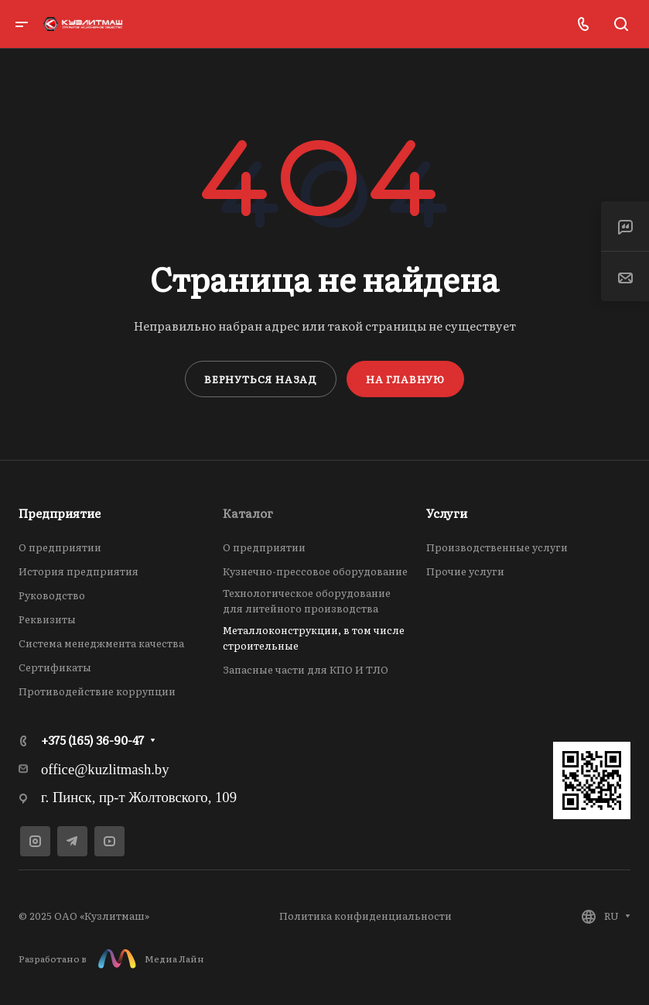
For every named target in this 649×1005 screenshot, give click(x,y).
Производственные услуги (497, 547)
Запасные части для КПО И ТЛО (305, 669)
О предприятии (60, 547)
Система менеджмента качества (101, 643)
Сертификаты (55, 667)
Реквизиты (47, 619)
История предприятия (78, 571)
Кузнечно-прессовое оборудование (315, 571)
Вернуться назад (260, 379)
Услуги (446, 513)
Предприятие (60, 513)
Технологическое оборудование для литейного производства (307, 600)
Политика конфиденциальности (365, 915)
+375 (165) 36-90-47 (92, 740)
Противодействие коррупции (97, 691)
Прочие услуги (465, 571)
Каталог (248, 513)
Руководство (52, 595)
